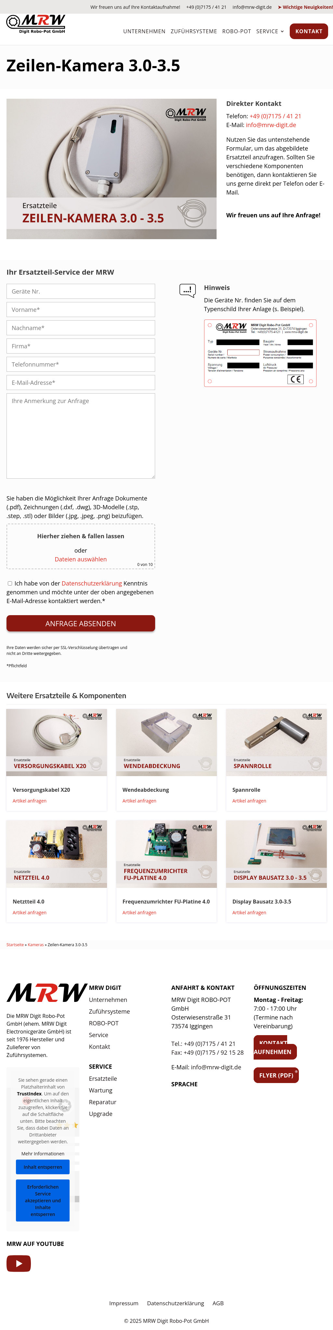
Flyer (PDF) (276, 1075)
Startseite (15, 944)
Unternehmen (144, 31)
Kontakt (309, 31)
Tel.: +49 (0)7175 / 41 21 (203, 1044)
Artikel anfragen (30, 801)
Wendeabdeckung (146, 789)
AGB (218, 1303)
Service (267, 31)
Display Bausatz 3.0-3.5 (262, 901)
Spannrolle (246, 789)
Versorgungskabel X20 (41, 789)
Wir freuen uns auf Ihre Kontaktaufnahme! (135, 7)
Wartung (100, 1090)
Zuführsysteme (194, 31)
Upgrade (100, 1114)
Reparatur (102, 1102)
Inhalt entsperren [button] (43, 1167)
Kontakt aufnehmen (272, 1047)
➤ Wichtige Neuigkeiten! (305, 7)
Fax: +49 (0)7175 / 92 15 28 (207, 1052)
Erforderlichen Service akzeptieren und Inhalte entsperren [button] (43, 1200)
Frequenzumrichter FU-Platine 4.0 (166, 901)
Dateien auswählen (81, 559)
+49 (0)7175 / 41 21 (206, 7)
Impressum (124, 1303)
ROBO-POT (236, 31)
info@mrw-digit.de (252, 7)
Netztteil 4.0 (28, 901)
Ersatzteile (103, 1078)
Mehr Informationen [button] (42, 1153)
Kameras (36, 944)
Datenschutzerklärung (92, 583)
